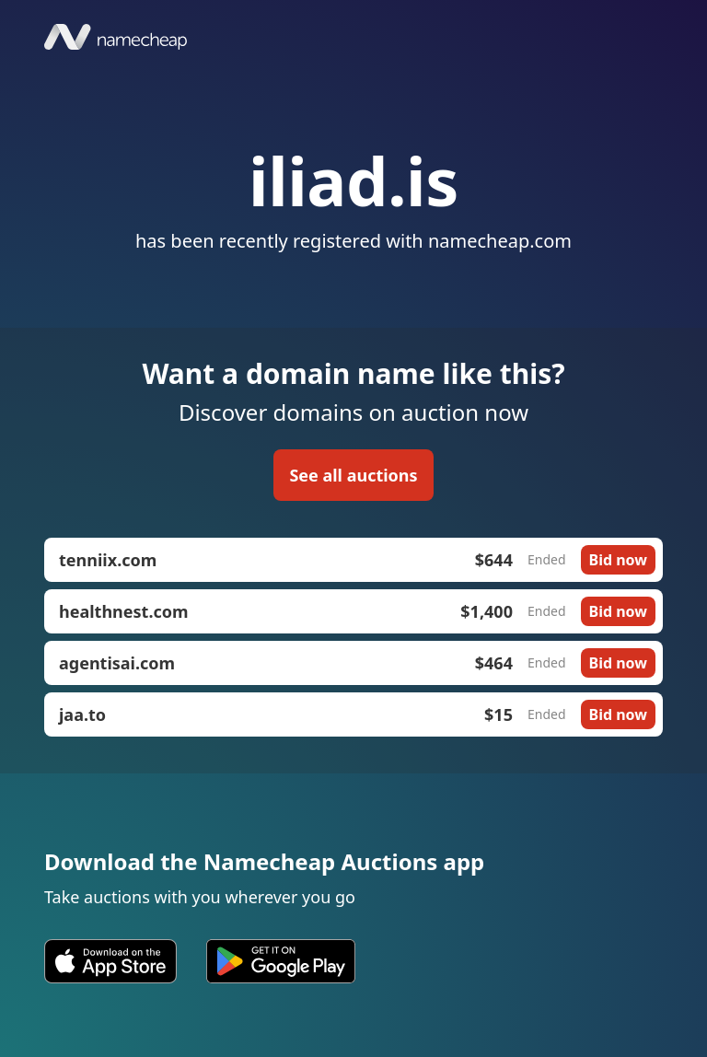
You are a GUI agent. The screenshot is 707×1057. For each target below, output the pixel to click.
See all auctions (353, 475)
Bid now (618, 560)
